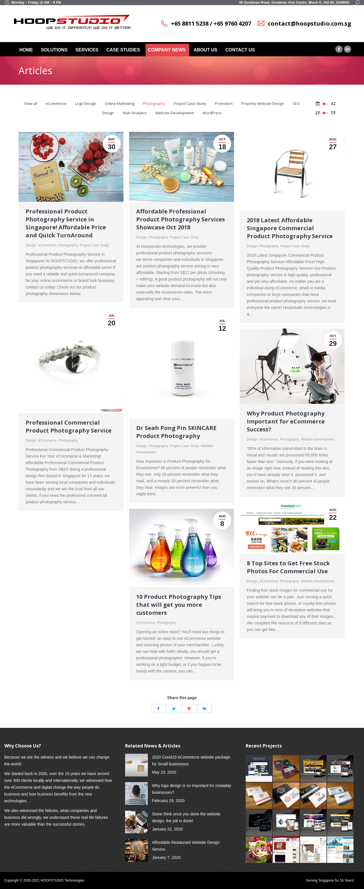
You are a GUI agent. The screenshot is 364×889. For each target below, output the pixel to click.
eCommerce (56, 103)
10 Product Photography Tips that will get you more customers (178, 604)
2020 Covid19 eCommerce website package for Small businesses (191, 760)
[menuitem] (26, 50)
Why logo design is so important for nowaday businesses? (191, 789)
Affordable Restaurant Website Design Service (186, 845)
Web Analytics (135, 112)
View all (30, 103)
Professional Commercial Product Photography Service (68, 426)
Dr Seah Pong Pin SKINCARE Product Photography (176, 432)
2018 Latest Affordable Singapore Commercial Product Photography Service (290, 228)
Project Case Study (190, 103)
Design (108, 112)
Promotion (224, 103)
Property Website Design (262, 103)
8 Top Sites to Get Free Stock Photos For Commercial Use (288, 567)
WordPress (212, 112)
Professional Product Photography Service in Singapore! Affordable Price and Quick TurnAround (66, 223)
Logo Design (85, 103)
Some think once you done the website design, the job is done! (186, 817)
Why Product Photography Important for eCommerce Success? (286, 421)
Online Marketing (119, 103)
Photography (154, 103)
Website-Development (174, 112)
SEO (296, 103)
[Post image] (136, 765)
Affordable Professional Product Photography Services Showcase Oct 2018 (180, 219)
